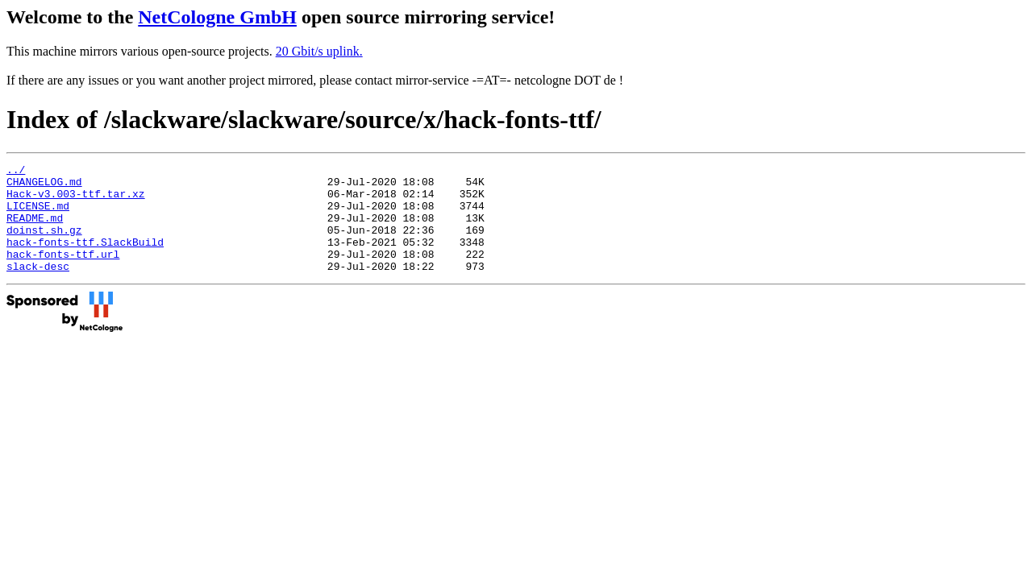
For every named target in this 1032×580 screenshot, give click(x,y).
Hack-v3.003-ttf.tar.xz (75, 200)
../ (15, 171)
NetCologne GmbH (217, 16)
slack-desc (37, 287)
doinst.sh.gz (44, 244)
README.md (34, 229)
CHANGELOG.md (44, 186)
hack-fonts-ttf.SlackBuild (85, 258)
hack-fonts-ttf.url (62, 273)
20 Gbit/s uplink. (319, 51)
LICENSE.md (37, 215)
